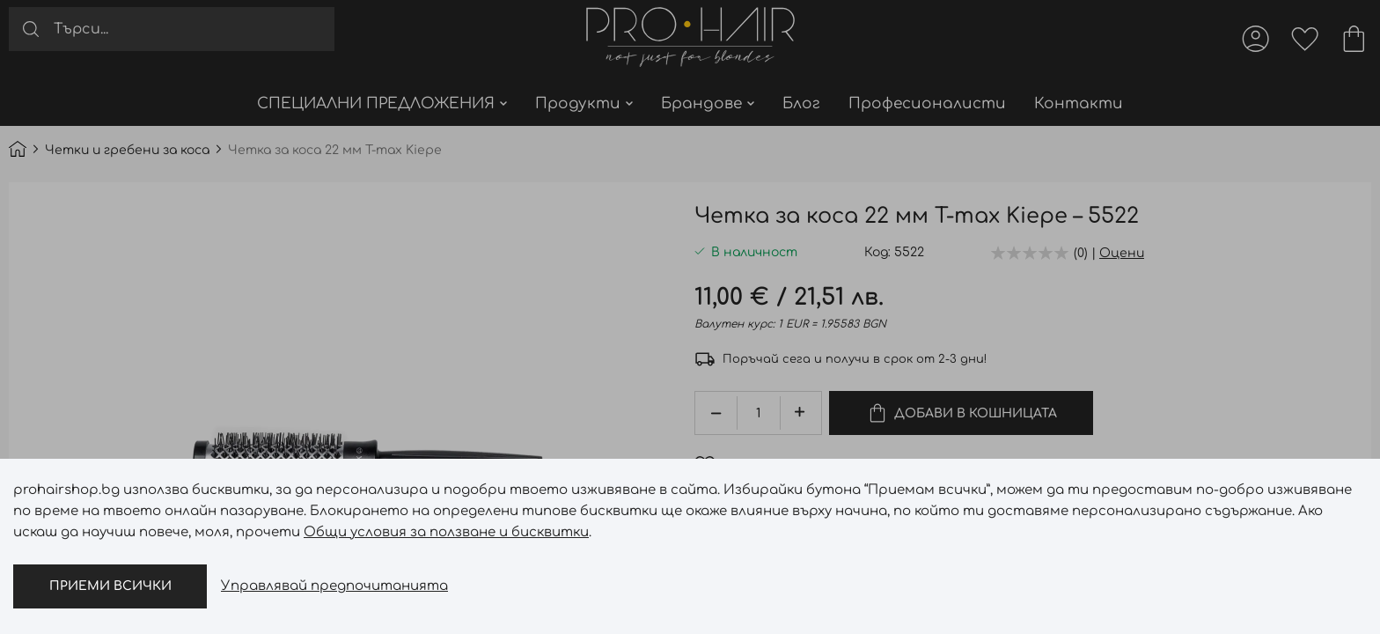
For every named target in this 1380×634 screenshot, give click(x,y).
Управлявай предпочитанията (334, 586)
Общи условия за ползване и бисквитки (446, 532)
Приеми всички (110, 586)
